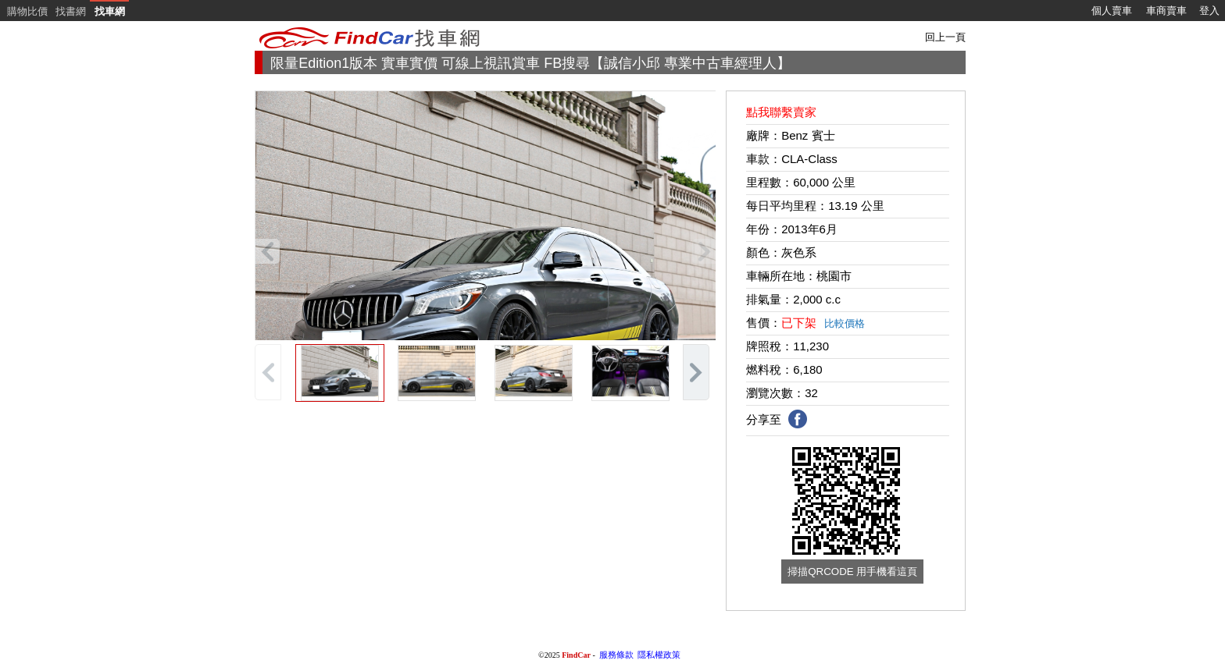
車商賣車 (1166, 10)
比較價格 (844, 323)
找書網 (70, 11)
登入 (1209, 10)
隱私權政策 (659, 654)
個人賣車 (1111, 10)
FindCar (576, 655)
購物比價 (27, 11)
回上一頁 (945, 37)
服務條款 (616, 654)
